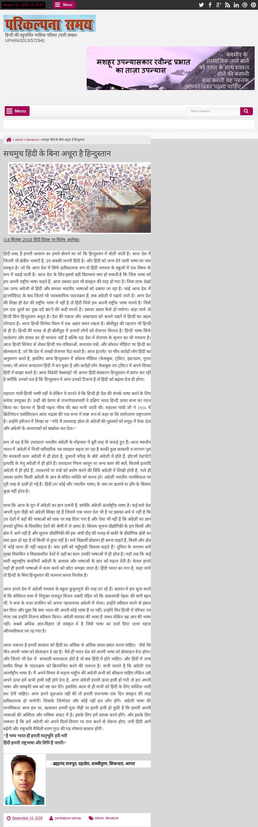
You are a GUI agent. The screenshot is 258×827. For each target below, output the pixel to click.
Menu (67, 5)
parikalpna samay (68, 818)
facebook (210, 5)
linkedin (236, 5)
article (99, 818)
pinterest (253, 5)
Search (246, 111)
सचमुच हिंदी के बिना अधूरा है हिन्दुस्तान (57, 153)
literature (112, 818)
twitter (201, 5)
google (218, 5)
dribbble (245, 5)
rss (227, 5)
